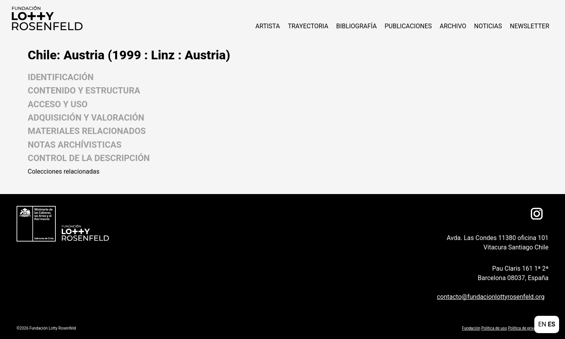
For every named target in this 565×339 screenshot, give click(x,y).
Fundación (471, 328)
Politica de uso (494, 328)
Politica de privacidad (526, 328)
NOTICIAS (488, 26)
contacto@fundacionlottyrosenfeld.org (491, 297)
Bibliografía (356, 26)
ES (551, 324)
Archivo (453, 26)
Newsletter (529, 26)
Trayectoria (308, 26)
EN (542, 324)
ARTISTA (267, 26)
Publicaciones (408, 26)
